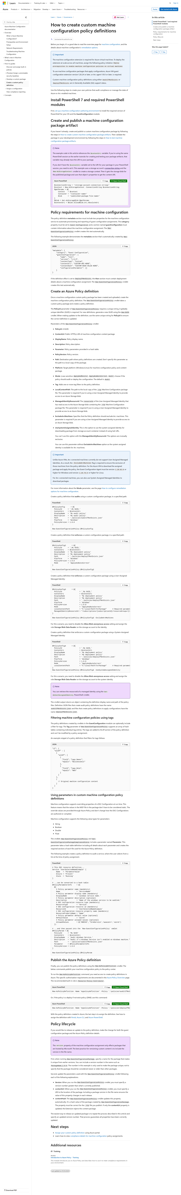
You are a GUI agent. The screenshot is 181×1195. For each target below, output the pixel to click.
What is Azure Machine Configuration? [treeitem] (14, 37)
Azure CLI (80, 1017)
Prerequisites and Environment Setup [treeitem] (17, 43)
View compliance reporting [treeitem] (15, 92)
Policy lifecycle (158, 37)
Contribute (41, 1188)
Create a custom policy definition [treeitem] (14, 83)
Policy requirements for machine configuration (164, 33)
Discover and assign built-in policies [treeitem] (16, 68)
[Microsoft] (4, 3)
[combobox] (16, 22)
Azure (59, 17)
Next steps (157, 40)
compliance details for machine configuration (88, 1136)
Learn (53, 17)
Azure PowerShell (96, 1017)
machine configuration (111, 44)
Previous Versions (21, 1188)
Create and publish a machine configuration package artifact (163, 28)
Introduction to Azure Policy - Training (65, 1157)
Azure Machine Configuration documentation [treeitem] (15, 27)
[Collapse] (26, 17)
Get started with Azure (169, 9)
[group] (90, 604)
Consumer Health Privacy (66, 1188)
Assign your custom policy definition (69, 1132)
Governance (68, 17)
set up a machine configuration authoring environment (77, 110)
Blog (31, 1188)
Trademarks (96, 1188)
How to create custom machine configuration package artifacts (85, 134)
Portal (155, 9)
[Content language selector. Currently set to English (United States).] (13, 1182)
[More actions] (128, 17)
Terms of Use (84, 1188)
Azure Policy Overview (116, 977)
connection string (112, 168)
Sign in (175, 3)
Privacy (50, 1188)
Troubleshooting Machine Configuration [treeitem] (15, 52)
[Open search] (170, 3)
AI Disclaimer (7, 1188)
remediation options (89, 47)
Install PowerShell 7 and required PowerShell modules (165, 22)
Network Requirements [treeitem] (14, 48)
